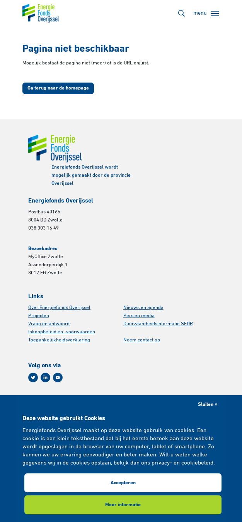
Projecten (38, 315)
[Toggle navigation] (206, 14)
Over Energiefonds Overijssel (59, 307)
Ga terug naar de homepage (58, 88)
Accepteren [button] (123, 482)
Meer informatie (123, 504)
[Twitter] (33, 377)
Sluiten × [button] (207, 404)
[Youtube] (58, 377)
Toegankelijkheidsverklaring (59, 340)
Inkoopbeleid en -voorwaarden (61, 331)
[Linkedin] (45, 377)
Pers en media (139, 315)
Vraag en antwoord (49, 323)
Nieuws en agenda (143, 307)
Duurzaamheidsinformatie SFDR (158, 323)
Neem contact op (141, 340)
